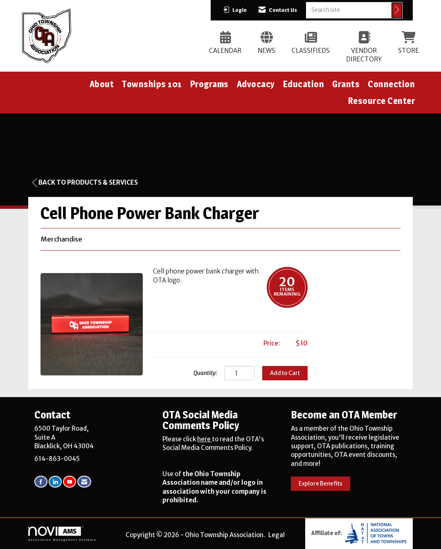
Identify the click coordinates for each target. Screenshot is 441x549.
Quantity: (205, 373)
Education (303, 84)
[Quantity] (239, 373)
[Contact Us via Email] (84, 482)
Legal (276, 535)
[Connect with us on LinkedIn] (55, 482)
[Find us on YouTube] (69, 482)
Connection (391, 84)
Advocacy (256, 84)
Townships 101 (152, 84)
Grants (346, 84)
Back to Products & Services (85, 182)
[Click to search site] (397, 10)
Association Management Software (62, 533)
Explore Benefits (320, 483)
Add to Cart (285, 373)
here (204, 439)
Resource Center (381, 100)
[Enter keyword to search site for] (349, 9)
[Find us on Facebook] (40, 482)
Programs (209, 84)
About (102, 84)
